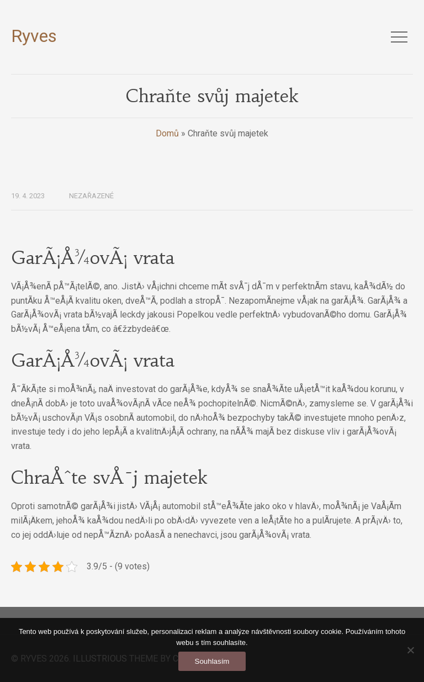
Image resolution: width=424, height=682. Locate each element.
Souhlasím (212, 661)
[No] (410, 649)
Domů (167, 133)
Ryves (34, 35)
